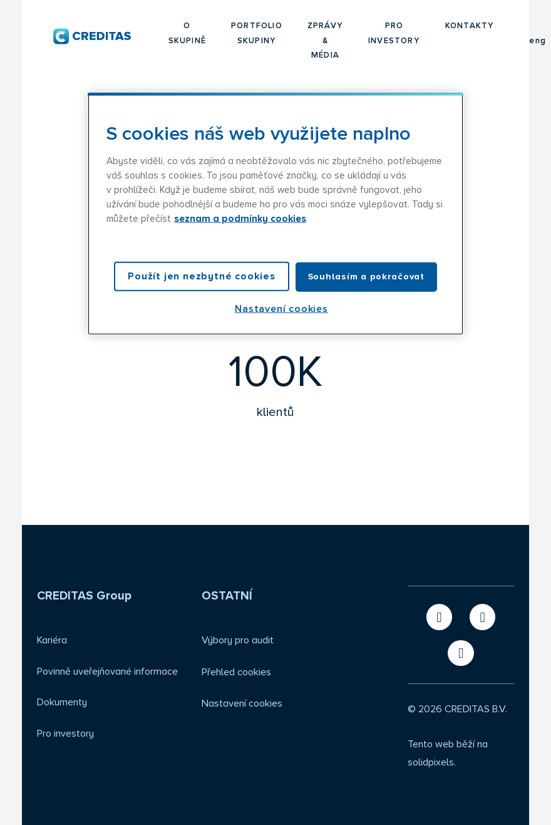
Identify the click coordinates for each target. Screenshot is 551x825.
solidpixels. (432, 762)
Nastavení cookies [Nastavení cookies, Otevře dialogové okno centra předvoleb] (281, 308)
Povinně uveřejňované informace (107, 672)
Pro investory (65, 734)
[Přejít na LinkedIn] (482, 617)
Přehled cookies (236, 672)
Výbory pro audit (238, 640)
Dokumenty (62, 702)
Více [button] (450, 26)
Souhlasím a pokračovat (366, 276)
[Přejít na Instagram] (460, 653)
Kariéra (52, 640)
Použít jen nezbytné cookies (202, 276)
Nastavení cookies (242, 703)
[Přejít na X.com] (439, 617)
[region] (275, 213)
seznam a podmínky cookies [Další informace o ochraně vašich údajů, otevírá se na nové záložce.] (240, 219)
